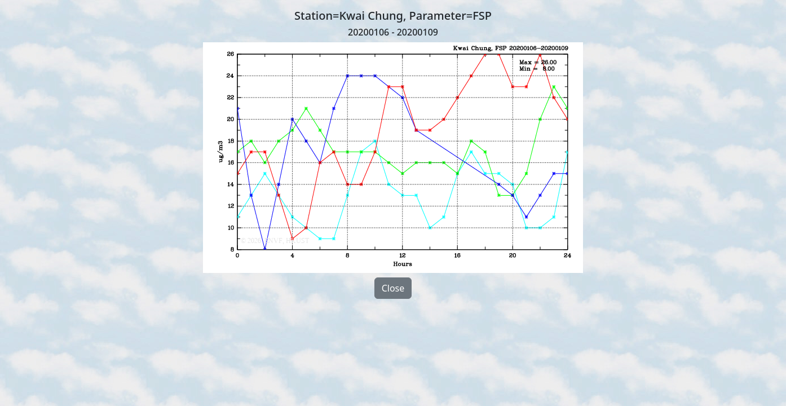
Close (393, 288)
